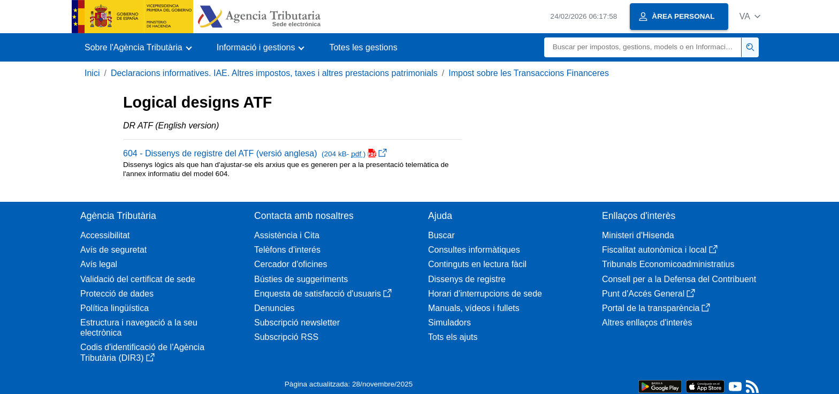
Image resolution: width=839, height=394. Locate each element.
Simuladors (449, 322)
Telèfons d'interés (287, 249)
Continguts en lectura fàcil (477, 264)
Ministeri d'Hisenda (638, 235)
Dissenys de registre (467, 279)
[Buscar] (643, 47)
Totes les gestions (363, 47)
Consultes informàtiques (474, 249)
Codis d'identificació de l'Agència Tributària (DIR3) (142, 352)
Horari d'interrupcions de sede (485, 293)
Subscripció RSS (286, 337)
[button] (750, 16)
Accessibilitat (104, 235)
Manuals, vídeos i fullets (474, 308)
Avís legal (98, 264)
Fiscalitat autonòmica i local (660, 249)
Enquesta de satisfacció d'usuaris (323, 293)
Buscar (441, 235)
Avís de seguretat (113, 249)
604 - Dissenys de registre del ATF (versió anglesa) (255, 153)
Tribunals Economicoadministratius (668, 264)
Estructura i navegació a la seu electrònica (138, 327)
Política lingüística (114, 308)
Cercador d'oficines (290, 264)
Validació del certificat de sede (137, 279)
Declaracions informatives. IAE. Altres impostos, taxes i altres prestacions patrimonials (274, 73)
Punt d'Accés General (648, 293)
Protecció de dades (117, 293)
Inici (92, 73)
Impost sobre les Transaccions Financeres (528, 73)
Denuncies (274, 308)
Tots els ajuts (452, 337)
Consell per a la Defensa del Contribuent (679, 279)
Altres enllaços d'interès (647, 322)
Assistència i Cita (286, 235)
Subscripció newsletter (297, 322)
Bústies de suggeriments (301, 279)
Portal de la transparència (656, 308)
